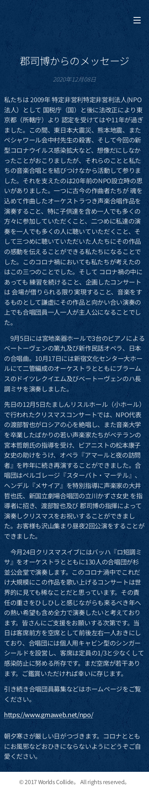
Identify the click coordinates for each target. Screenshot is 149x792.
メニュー (137, 20)
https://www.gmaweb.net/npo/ (48, 714)
